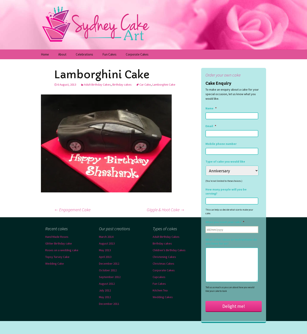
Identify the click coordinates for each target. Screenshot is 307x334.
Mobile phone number (221, 144)
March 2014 (106, 237)
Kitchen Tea (160, 290)
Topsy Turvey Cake (57, 257)
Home (45, 54)
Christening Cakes (164, 257)
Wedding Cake (54, 263)
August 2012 (107, 284)
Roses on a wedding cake (61, 250)
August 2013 (107, 243)
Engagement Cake (72, 209)
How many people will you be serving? (226, 191)
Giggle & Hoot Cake (166, 209)
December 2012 (109, 263)
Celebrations (84, 54)
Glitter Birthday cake (58, 243)
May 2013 (105, 250)
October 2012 (108, 270)
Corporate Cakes (137, 54)
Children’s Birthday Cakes (169, 250)
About (62, 54)
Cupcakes (159, 277)
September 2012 (110, 277)
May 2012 (105, 297)
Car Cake (145, 84)
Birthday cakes (122, 84)
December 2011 (109, 304)
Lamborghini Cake (163, 84)
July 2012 (105, 290)
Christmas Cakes (163, 263)
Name (211, 108)
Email (210, 126)
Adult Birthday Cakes (97, 84)
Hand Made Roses (56, 237)
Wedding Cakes (163, 297)
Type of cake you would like (225, 161)
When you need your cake (224, 222)
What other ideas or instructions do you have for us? (231, 241)
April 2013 (105, 257)
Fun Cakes (109, 54)
